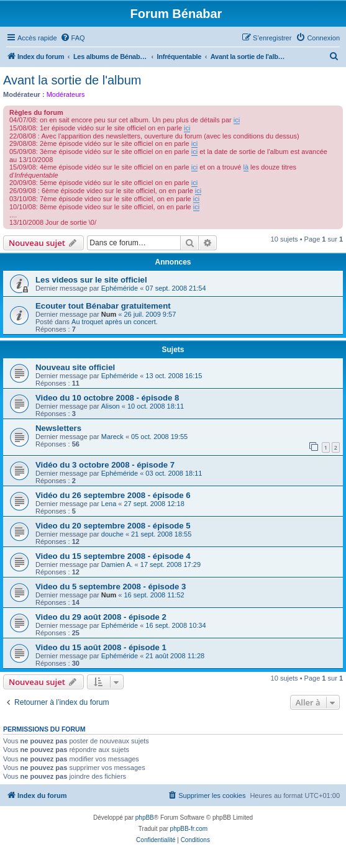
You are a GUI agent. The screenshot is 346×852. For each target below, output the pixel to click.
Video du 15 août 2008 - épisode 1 (100, 647)
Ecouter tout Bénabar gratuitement (103, 305)
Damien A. (117, 564)
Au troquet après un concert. (114, 321)
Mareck (112, 436)
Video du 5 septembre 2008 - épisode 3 (110, 586)
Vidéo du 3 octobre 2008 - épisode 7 (105, 464)
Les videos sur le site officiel (91, 279)
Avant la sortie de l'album (72, 80)
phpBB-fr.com (189, 828)
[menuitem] (72, 37)
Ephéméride (119, 288)
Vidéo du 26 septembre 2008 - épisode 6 (113, 495)
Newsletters (58, 428)
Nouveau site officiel (75, 367)
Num (108, 314)
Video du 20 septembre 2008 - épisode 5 (113, 525)
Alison (110, 406)
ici (237, 120)
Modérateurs (66, 94)
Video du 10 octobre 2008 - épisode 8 (107, 397)
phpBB (144, 817)
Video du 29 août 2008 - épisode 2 (100, 617)
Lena (108, 503)
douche (112, 534)
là (246, 167)
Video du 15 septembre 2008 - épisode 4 (113, 556)
